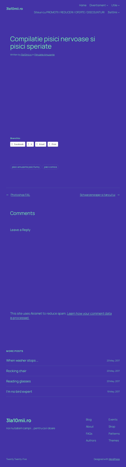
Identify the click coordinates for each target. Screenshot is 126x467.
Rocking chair (16, 371)
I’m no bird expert (19, 391)
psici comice (50, 166)
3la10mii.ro (14, 8)
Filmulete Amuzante (44, 54)
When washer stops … (22, 360)
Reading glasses (18, 381)
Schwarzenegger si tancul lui (97, 195)
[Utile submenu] (119, 5)
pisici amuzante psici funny (26, 166)
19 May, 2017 (113, 391)
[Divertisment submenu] (107, 5)
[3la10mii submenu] (119, 12)
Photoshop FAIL (20, 195)
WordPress (114, 459)
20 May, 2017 (113, 360)
